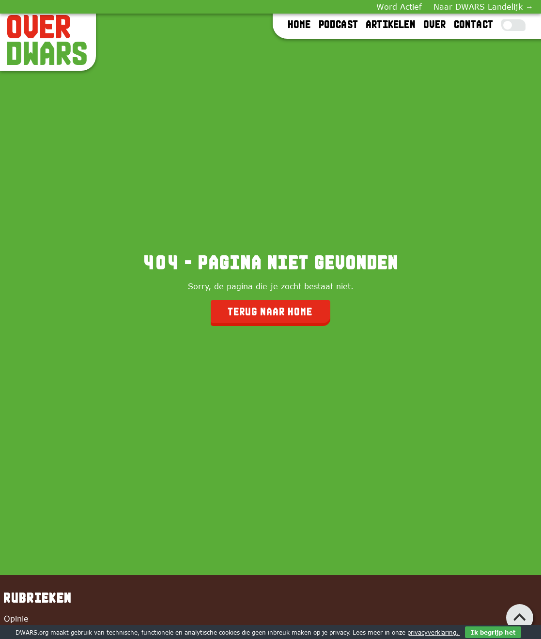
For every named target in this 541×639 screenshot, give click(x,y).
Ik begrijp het (493, 632)
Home (299, 24)
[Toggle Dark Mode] (513, 25)
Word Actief (399, 6)
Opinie (16, 618)
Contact (474, 24)
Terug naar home (270, 311)
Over (435, 24)
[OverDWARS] (48, 40)
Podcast (338, 24)
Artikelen (391, 24)
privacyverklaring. (433, 632)
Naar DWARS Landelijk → (483, 6)
